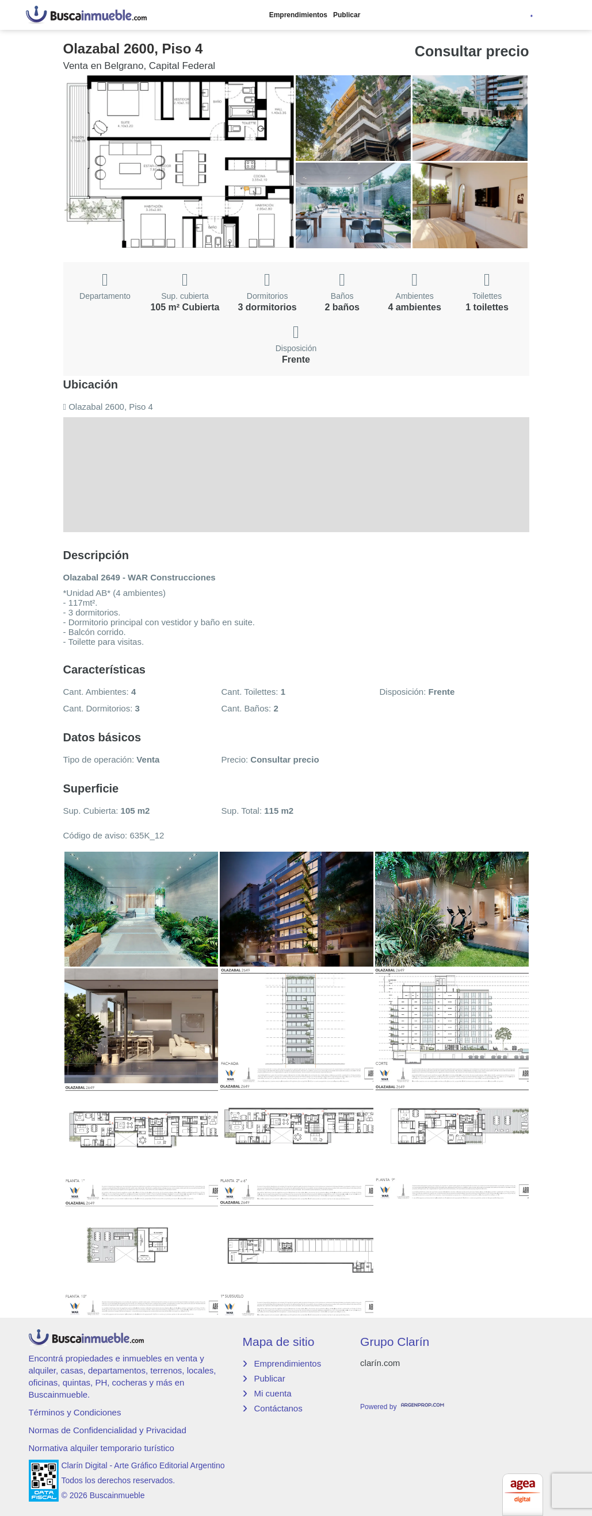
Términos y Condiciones (75, 1412)
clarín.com (380, 1363)
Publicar (346, 15)
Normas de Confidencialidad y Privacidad (107, 1430)
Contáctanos (278, 1408)
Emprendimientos (298, 15)
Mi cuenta (272, 1393)
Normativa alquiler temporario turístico (101, 1448)
